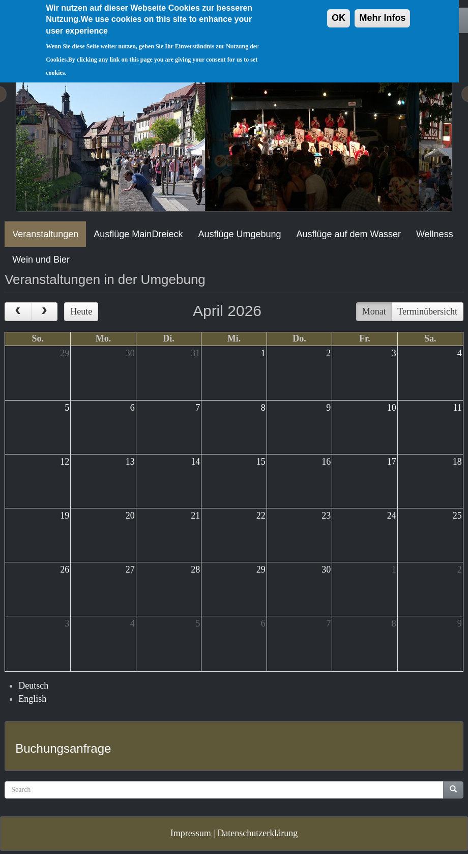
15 (261, 462)
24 (391, 515)
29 (64, 353)
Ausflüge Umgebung (239, 234)
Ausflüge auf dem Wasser (349, 234)
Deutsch (33, 685)
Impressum (190, 833)
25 (457, 515)
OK (338, 9)
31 (195, 353)
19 (64, 515)
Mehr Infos (382, 9)
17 (391, 462)
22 (261, 515)
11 (457, 408)
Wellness (434, 234)
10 (391, 408)
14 (195, 462)
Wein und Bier (41, 259)
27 (130, 569)
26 (64, 569)
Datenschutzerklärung (257, 833)
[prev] (18, 312)
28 (195, 569)
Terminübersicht (427, 311)
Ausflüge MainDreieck (138, 234)
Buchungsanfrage (63, 748)
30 (130, 353)
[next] (44, 312)
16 (326, 462)
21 (195, 515)
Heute (81, 311)
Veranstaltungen (45, 234)
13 (130, 462)
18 (457, 462)
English (32, 699)
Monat (374, 311)
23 (326, 515)
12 (64, 462)
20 (130, 515)
